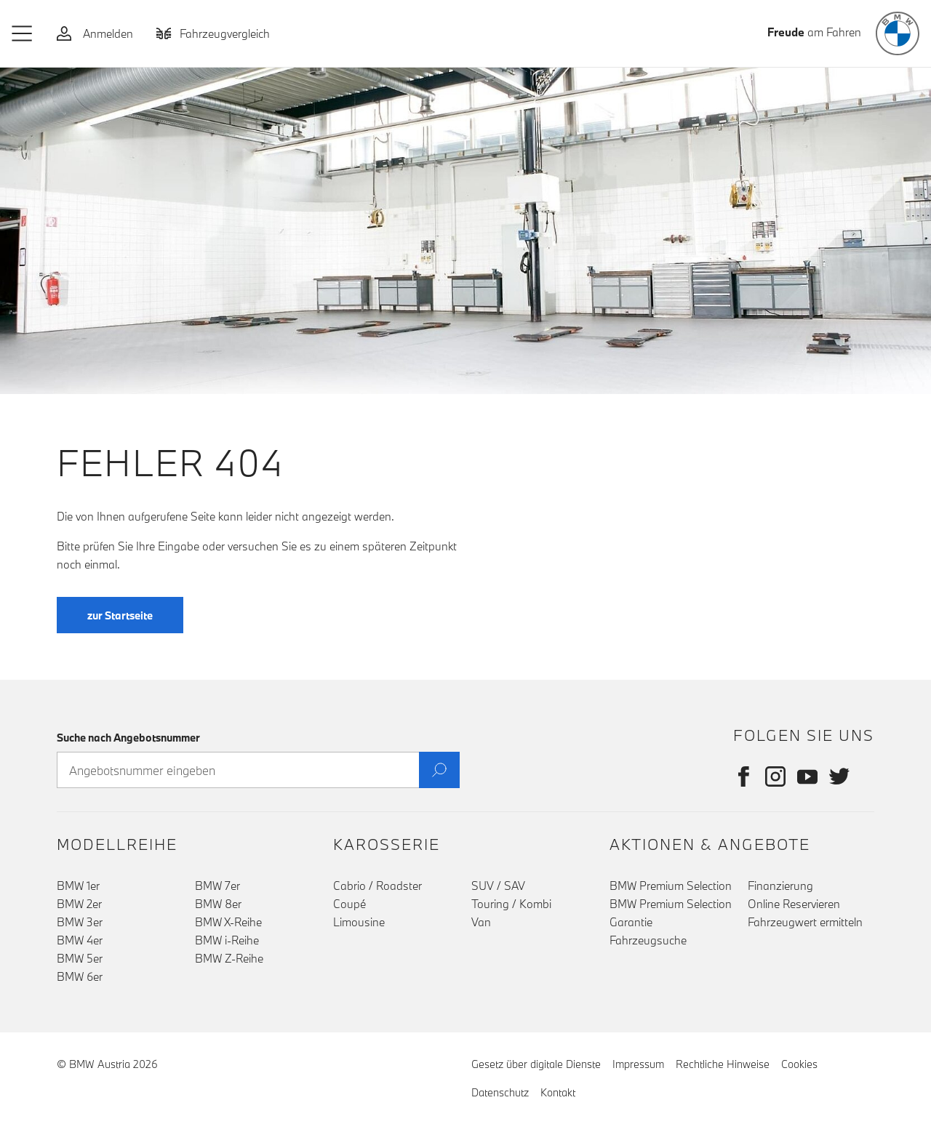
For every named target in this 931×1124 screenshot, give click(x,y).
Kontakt (557, 1092)
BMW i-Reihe (227, 940)
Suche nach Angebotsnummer (128, 737)
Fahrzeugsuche (648, 940)
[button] (22, 33)
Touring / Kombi (511, 903)
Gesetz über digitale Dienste (536, 1064)
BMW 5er (80, 958)
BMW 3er (80, 922)
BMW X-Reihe (228, 922)
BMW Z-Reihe (229, 958)
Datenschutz (500, 1092)
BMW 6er (80, 976)
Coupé (349, 903)
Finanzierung (780, 885)
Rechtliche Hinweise (723, 1064)
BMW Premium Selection (671, 885)
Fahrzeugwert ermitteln (805, 922)
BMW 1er (78, 885)
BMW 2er (79, 903)
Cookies (799, 1064)
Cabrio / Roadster (377, 885)
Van (481, 922)
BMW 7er (217, 885)
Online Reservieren (794, 903)
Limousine (359, 922)
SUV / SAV (498, 885)
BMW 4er (80, 940)
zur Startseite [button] (120, 615)
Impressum (638, 1064)
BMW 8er (218, 903)
